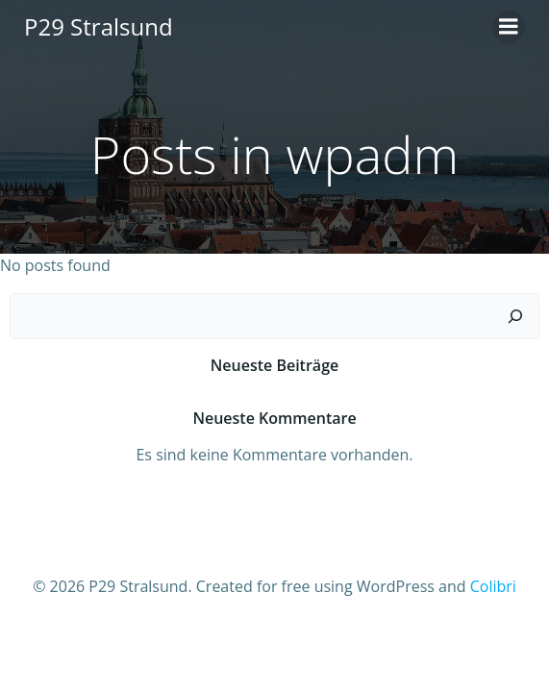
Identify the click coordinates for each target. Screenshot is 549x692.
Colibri (493, 586)
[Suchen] (515, 316)
